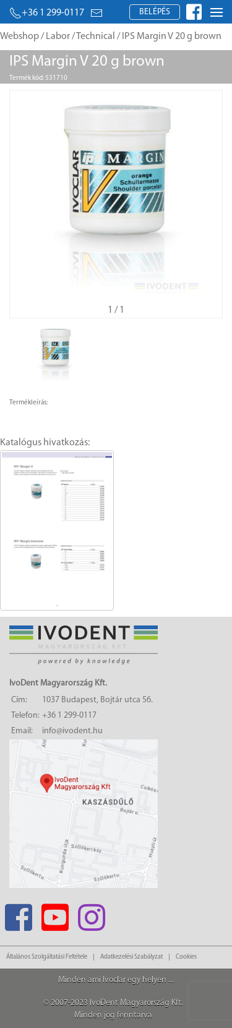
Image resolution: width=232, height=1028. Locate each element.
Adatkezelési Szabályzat (131, 957)
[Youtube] (55, 913)
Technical (95, 36)
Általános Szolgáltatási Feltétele (46, 957)
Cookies (186, 957)
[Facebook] (18, 913)
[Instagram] (91, 913)
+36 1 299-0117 (46, 13)
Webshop (19, 36)
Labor (58, 36)
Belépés (154, 12)
